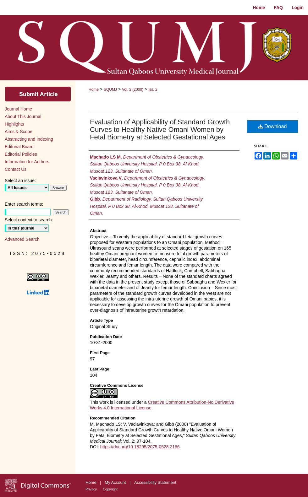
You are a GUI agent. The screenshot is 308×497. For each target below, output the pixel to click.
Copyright (110, 489)
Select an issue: (20, 180)
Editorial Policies (21, 154)
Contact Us (15, 169)
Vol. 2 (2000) (132, 89)
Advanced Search (22, 239)
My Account (116, 482)
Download (272, 126)
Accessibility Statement (155, 482)
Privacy (91, 489)
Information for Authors (27, 161)
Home (94, 89)
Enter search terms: (24, 204)
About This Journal (23, 116)
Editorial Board (19, 146)
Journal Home (18, 108)
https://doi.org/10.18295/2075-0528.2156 (140, 446)
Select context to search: (29, 219)
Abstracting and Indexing (29, 139)
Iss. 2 (152, 89)
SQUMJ (110, 89)
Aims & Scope (18, 131)
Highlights (14, 124)
